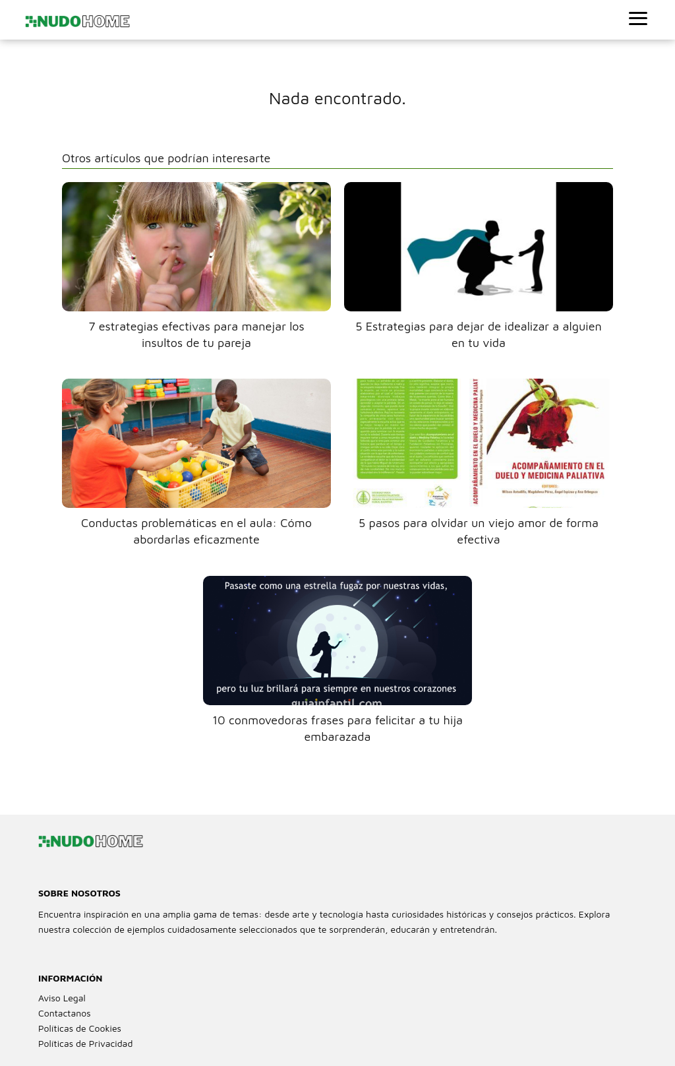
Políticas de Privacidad (85, 1043)
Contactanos (64, 1013)
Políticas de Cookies (79, 1028)
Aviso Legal (62, 997)
